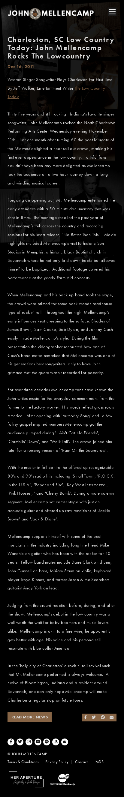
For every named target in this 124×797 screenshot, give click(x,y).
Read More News (29, 717)
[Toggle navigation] (112, 11)
